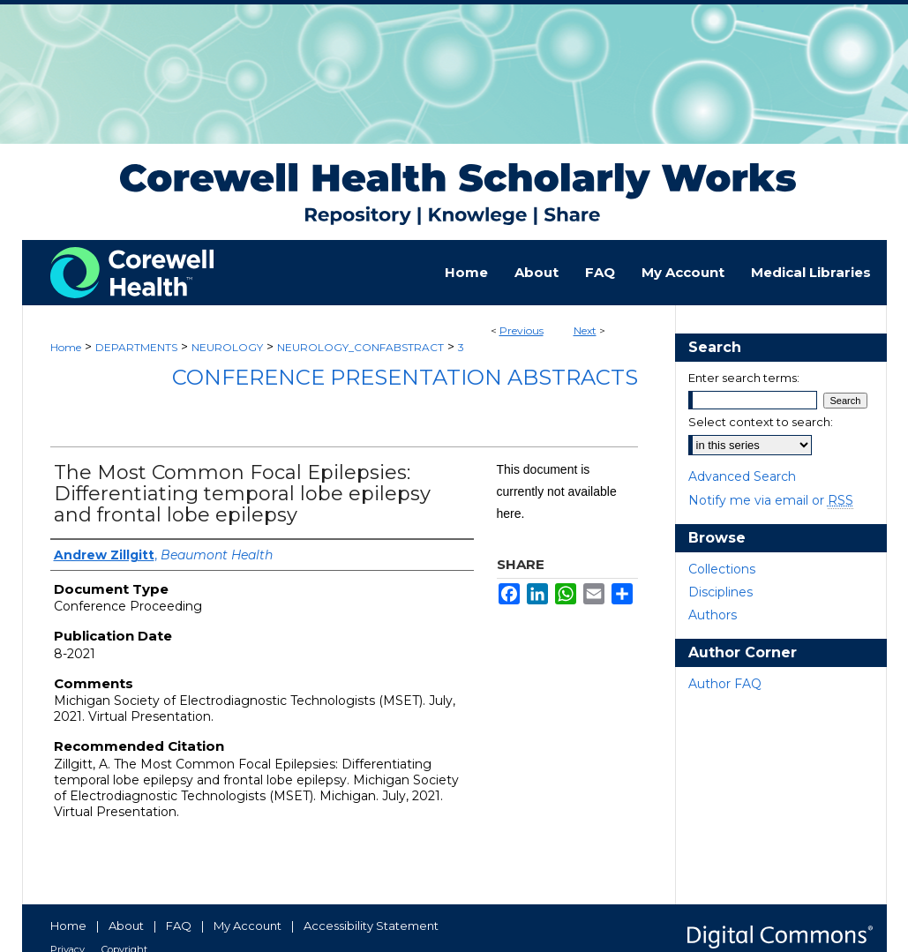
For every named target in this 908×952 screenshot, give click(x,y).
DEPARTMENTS (136, 347)
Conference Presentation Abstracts (405, 377)
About (126, 925)
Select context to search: (760, 422)
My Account (247, 925)
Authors (712, 615)
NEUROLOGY (227, 347)
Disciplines (720, 592)
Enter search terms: (743, 378)
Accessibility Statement (371, 925)
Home (65, 347)
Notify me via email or (770, 500)
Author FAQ (725, 684)
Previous (521, 330)
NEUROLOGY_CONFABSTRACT (360, 347)
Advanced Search (742, 476)
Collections (721, 569)
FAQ (178, 925)
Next (585, 330)
